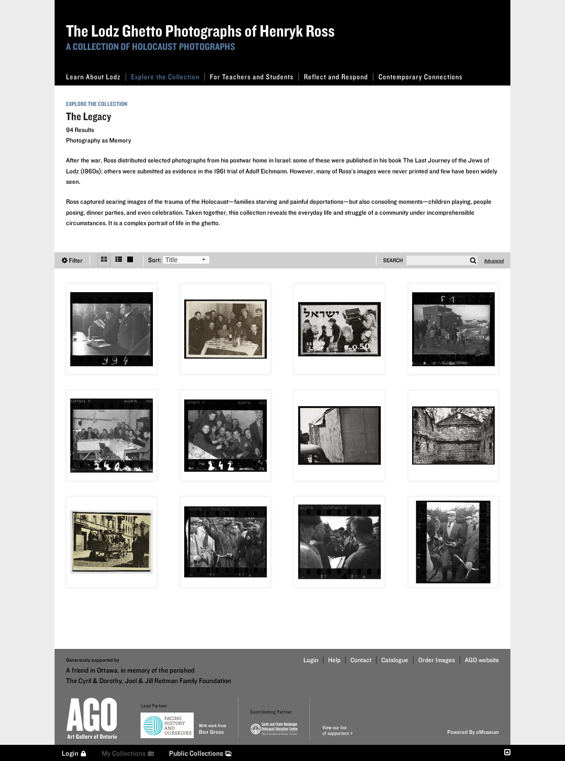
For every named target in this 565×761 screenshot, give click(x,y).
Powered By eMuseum (473, 731)
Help (334, 660)
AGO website (482, 660)
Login (310, 660)
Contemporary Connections (420, 76)
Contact (360, 660)
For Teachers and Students (254, 76)
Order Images (436, 660)
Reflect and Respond (339, 76)
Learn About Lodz (96, 76)
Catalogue (394, 660)
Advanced (494, 260)
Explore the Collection (168, 76)
